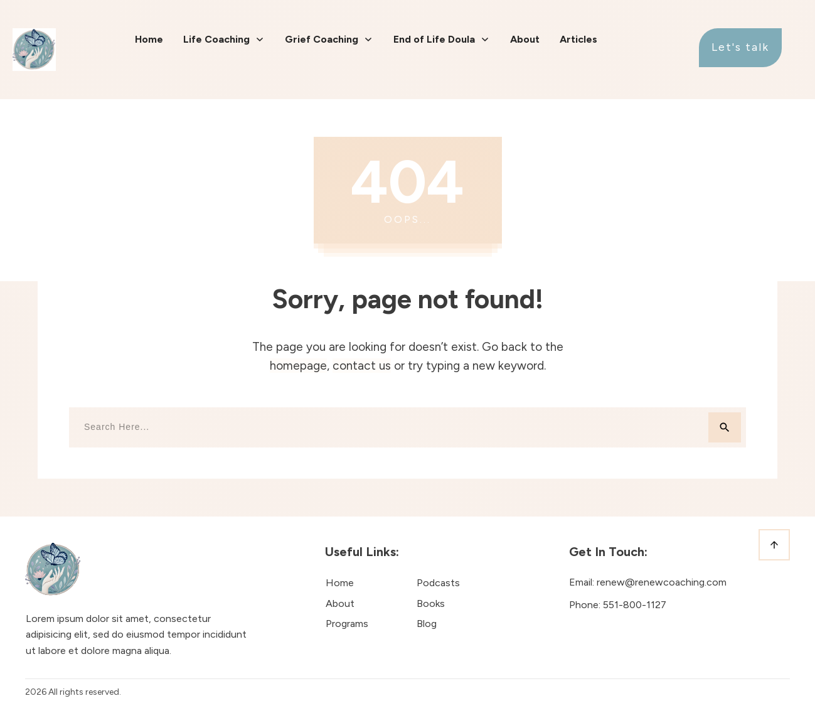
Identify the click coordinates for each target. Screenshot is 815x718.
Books (431, 603)
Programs (347, 624)
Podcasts (438, 583)
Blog (427, 624)
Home (340, 583)
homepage (298, 365)
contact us (362, 365)
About (340, 603)
